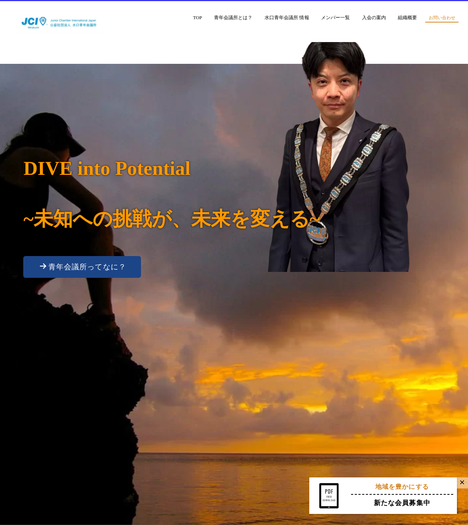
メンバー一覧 (350, 17)
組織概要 (422, 17)
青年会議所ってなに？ (82, 267)
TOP (212, 17)
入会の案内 (389, 17)
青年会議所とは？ (248, 17)
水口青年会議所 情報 (301, 17)
